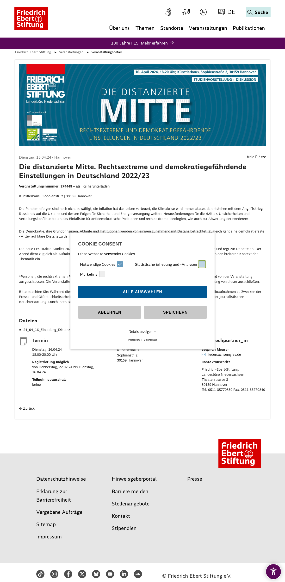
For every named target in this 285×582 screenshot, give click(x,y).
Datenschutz (150, 340)
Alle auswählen (142, 292)
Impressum (134, 340)
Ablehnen (109, 312)
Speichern (175, 312)
